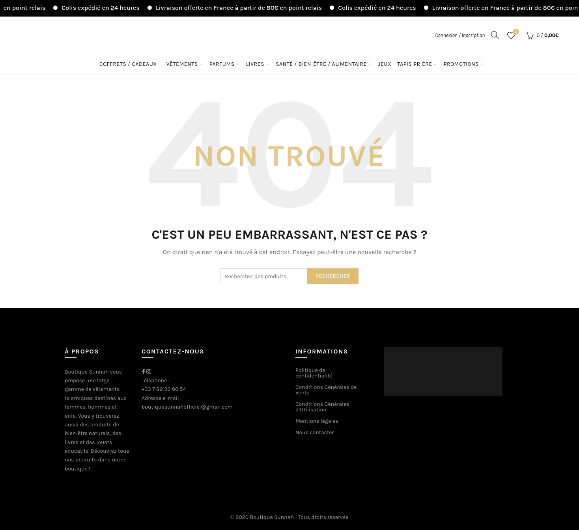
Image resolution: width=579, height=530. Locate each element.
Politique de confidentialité (313, 373)
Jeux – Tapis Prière (405, 64)
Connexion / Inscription (460, 35)
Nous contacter (314, 432)
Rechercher (333, 276)
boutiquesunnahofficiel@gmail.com (187, 407)
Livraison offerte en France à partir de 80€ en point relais (247, 7)
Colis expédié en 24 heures (109, 7)
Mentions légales (316, 421)
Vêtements (182, 64)
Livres (255, 64)
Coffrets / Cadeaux (128, 64)
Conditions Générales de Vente (326, 390)
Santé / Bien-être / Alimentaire (321, 64)
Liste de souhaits (515, 32)
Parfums (222, 64)
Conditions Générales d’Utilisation (322, 407)
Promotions (461, 64)
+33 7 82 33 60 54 (164, 389)
